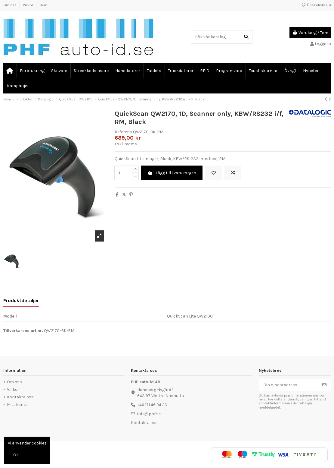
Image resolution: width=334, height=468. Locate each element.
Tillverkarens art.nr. (23, 330)
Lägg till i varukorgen (171, 173)
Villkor (28, 5)
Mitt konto (17, 404)
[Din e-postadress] (288, 385)
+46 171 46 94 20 (152, 404)
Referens (123, 131)
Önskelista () (316, 5)
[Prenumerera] (324, 385)
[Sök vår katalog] (246, 37)
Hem (43, 5)
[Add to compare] (232, 173)
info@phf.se (149, 413)
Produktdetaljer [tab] (21, 300)
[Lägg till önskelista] (213, 173)
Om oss (10, 5)
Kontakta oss (20, 397)
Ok (16, 454)
